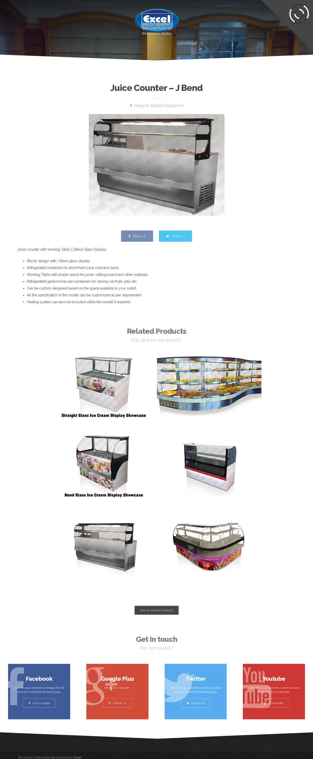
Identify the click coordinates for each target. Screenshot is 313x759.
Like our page (39, 696)
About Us (105, 18)
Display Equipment (167, 105)
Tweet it (175, 246)
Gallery (200, 18)
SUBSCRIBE (274, 696)
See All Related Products (156, 610)
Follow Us (117, 696)
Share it (137, 246)
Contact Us (255, 18)
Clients (225, 18)
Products (75, 18)
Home (50, 18)
